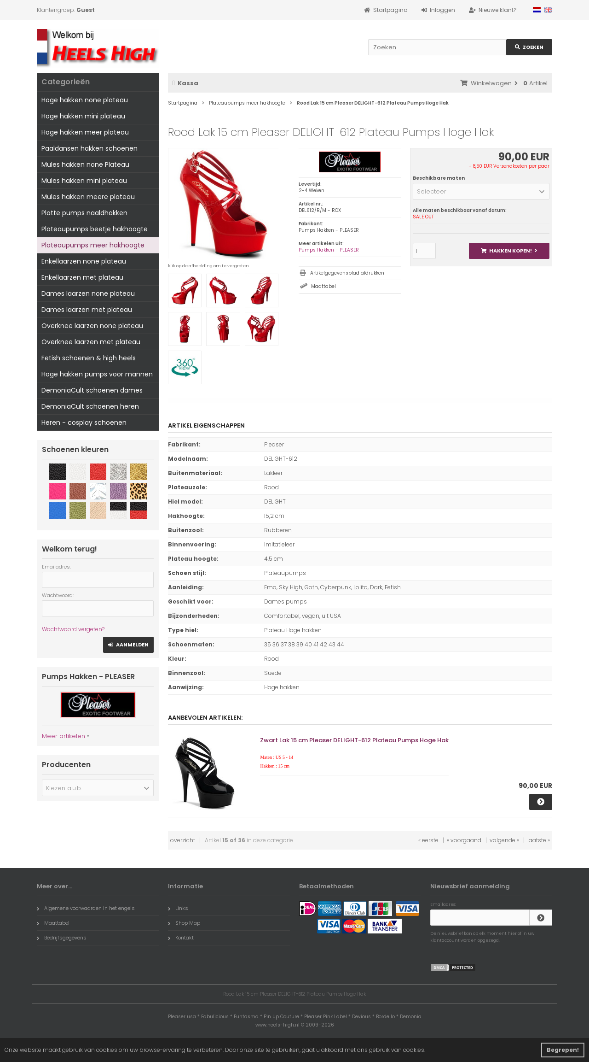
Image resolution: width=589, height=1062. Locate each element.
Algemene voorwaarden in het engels (86, 908)
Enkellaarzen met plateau (82, 277)
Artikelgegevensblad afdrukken (347, 273)
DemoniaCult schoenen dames (92, 390)
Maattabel (323, 286)
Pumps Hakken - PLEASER (329, 249)
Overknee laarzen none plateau (92, 325)
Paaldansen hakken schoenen (89, 148)
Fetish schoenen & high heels (88, 358)
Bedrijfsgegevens (62, 937)
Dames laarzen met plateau (86, 309)
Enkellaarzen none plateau (83, 261)
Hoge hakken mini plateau (83, 116)
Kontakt (181, 937)
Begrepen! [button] (563, 1050)
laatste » (538, 840)
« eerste (428, 840)
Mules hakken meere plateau (88, 196)
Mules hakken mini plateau (84, 180)
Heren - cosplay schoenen (84, 422)
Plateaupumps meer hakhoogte (92, 245)
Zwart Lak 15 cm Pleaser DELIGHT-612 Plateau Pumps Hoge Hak (354, 740)
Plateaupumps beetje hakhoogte (94, 229)
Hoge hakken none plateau (84, 100)
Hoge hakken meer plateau (85, 132)
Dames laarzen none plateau (88, 293)
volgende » (504, 840)
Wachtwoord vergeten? (73, 629)
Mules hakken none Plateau (85, 164)
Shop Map (184, 923)
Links (178, 908)
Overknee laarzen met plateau (90, 341)
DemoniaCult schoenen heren (90, 406)
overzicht (182, 840)
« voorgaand (464, 840)
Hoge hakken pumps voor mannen (97, 374)
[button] (481, 191)
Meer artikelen (63, 736)
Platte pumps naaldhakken (84, 212)
